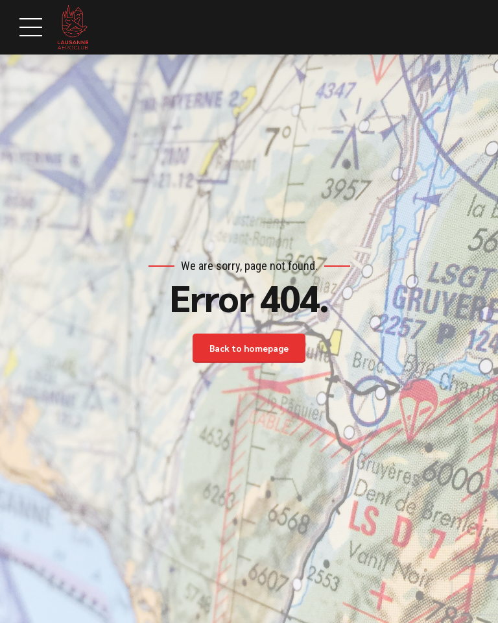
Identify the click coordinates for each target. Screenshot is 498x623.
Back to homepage (249, 348)
